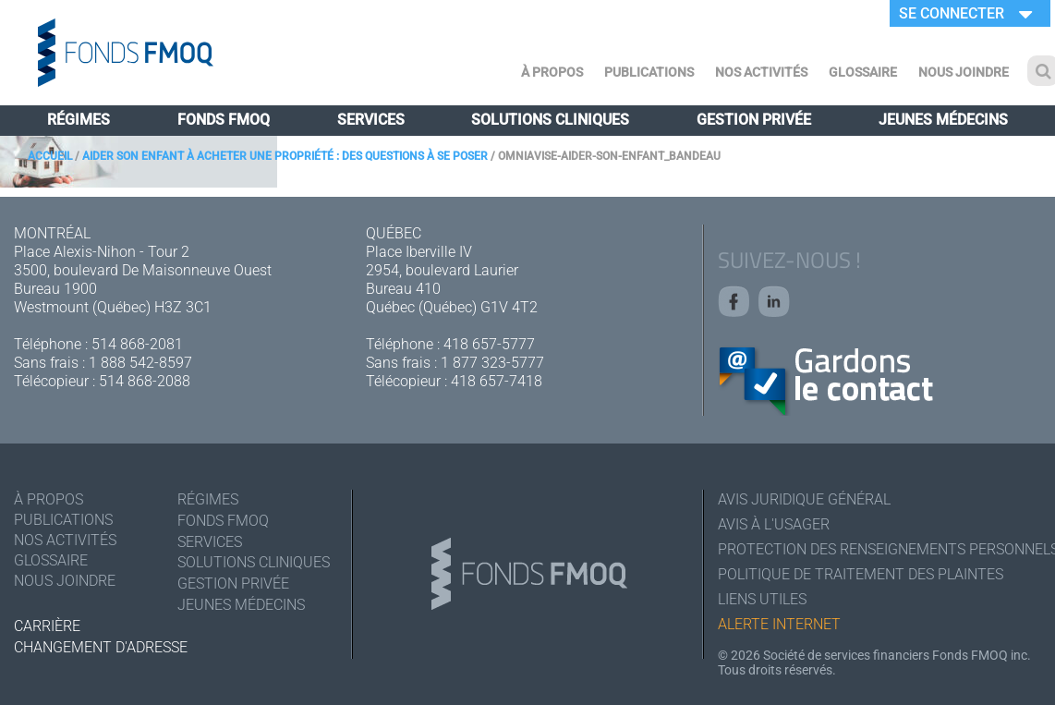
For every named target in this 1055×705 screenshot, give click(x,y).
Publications (649, 72)
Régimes (78, 119)
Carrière (47, 626)
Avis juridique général (804, 499)
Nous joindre (963, 72)
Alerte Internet (779, 624)
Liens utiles (762, 599)
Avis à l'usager (774, 524)
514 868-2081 (137, 344)
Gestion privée (754, 119)
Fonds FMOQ (223, 119)
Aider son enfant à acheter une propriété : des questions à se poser (285, 156)
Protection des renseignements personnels (879, 549)
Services (371, 119)
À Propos (552, 72)
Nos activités (761, 72)
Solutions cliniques (550, 119)
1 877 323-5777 (492, 362)
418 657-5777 (489, 344)
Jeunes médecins (943, 119)
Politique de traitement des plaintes (860, 574)
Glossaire (863, 72)
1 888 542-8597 (140, 362)
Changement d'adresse (101, 647)
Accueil (50, 156)
